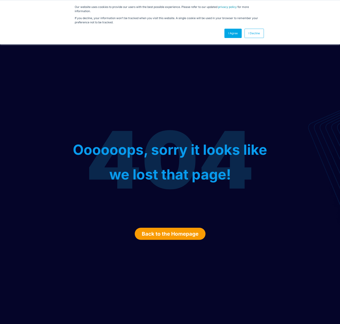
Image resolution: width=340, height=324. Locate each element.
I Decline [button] (254, 33)
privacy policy (227, 7)
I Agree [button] (233, 33)
